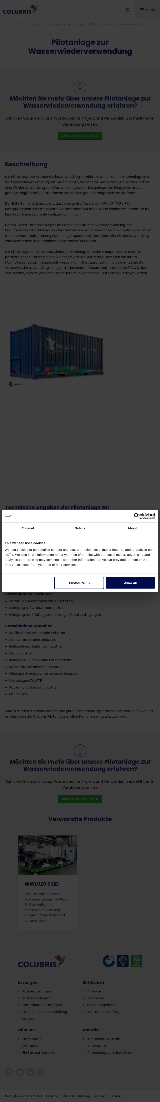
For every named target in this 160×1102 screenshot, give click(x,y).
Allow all (130, 582)
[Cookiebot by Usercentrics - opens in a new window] (137, 516)
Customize (79, 582)
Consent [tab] (27, 528)
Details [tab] (80, 528)
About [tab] (132, 528)
